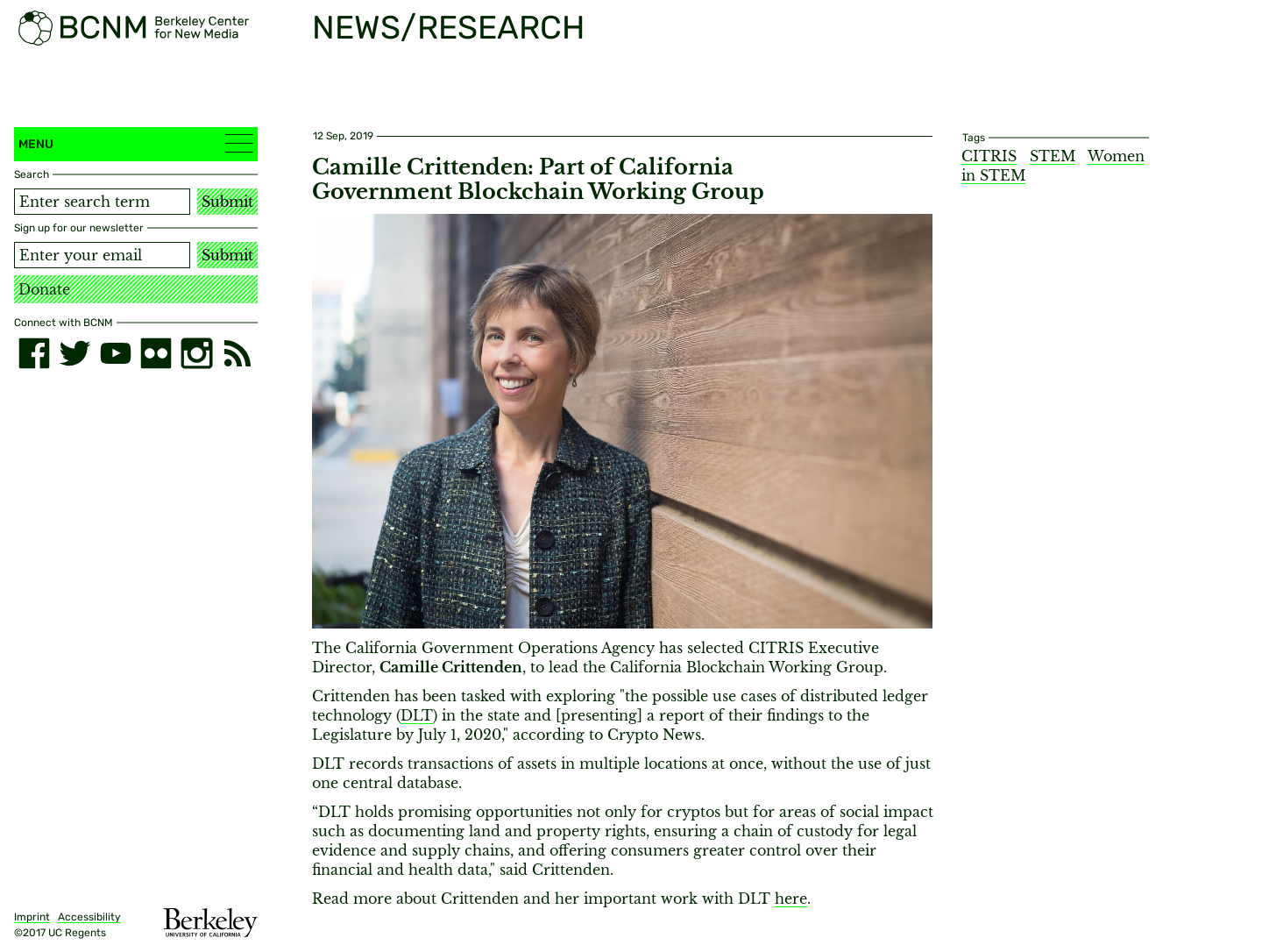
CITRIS (989, 156)
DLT (417, 715)
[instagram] (196, 353)
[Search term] (102, 201)
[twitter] (74, 353)
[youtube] (116, 353)
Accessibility (89, 917)
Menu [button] (135, 143)
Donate (44, 289)
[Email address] (102, 255)
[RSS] (237, 353)
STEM (1052, 156)
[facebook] (34, 353)
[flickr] (156, 353)
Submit (227, 201)
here (791, 898)
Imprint (32, 917)
